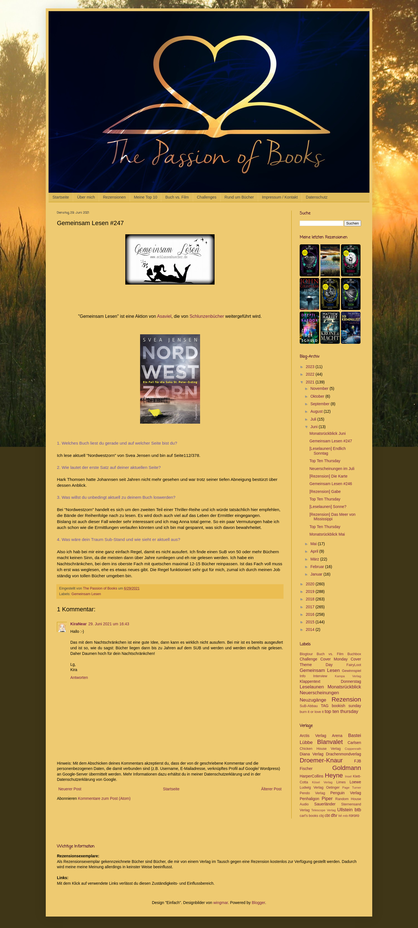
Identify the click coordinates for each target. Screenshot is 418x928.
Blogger (258, 902)
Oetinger (333, 787)
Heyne (334, 775)
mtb (345, 815)
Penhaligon (309, 798)
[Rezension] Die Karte (328, 476)
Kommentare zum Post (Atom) (104, 798)
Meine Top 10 (145, 197)
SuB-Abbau (309, 706)
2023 (311, 366)
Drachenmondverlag (343, 754)
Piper (327, 798)
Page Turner (351, 787)
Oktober (317, 396)
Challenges (207, 197)
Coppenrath (353, 748)
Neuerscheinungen (319, 692)
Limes (341, 782)
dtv (334, 815)
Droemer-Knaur (321, 760)
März (315, 559)
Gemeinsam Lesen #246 (330, 483)
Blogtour (306, 654)
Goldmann (346, 767)
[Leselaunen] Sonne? (327, 506)
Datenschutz (317, 197)
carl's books (309, 816)
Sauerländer (324, 804)
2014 (311, 629)
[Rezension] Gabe (325, 491)
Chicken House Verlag (320, 749)
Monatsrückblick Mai (327, 534)
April (314, 551)
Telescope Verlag (323, 810)
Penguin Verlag (345, 793)
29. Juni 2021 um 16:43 (108, 624)
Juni (314, 426)
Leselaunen (312, 687)
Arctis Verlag (313, 735)
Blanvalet (330, 741)
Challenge (308, 659)
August (316, 411)
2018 (311, 599)
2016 (311, 614)
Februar (317, 566)
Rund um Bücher (239, 197)
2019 (311, 591)
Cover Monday (334, 659)
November (319, 388)
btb (358, 809)
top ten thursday (341, 711)
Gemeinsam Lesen (86, 594)
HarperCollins (311, 776)
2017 (311, 607)
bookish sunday (346, 705)
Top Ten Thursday (324, 461)
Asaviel (164, 316)
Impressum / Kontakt (280, 197)
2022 (311, 374)
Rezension (346, 699)
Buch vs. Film (177, 197)
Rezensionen (114, 197)
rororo (354, 815)
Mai (314, 543)
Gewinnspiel (351, 671)
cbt (327, 815)
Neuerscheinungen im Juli (331, 468)
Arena (337, 735)
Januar (316, 574)
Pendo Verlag (312, 793)
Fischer (306, 768)
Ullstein (345, 809)
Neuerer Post (69, 789)
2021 (311, 382)
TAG (325, 705)
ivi (340, 816)
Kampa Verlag (348, 676)
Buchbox (354, 654)
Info (303, 676)
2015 (311, 622)
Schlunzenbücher (206, 316)
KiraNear (78, 624)
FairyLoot (354, 665)
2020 (311, 584)
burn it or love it (312, 712)
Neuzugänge (313, 700)
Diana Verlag (311, 754)
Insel (348, 776)
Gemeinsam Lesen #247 (330, 441)
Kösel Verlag (322, 782)
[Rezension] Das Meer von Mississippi (332, 516)
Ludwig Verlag (311, 787)
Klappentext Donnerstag (330, 681)
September (320, 404)
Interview (320, 676)
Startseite (60, 197)
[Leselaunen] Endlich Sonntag (327, 450)
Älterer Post (271, 789)
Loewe (355, 782)
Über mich (86, 197)
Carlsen (354, 742)
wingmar (220, 902)
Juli (313, 419)
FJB (357, 761)
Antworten (79, 677)
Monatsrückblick (344, 687)
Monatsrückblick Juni (327, 433)
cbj (321, 816)
